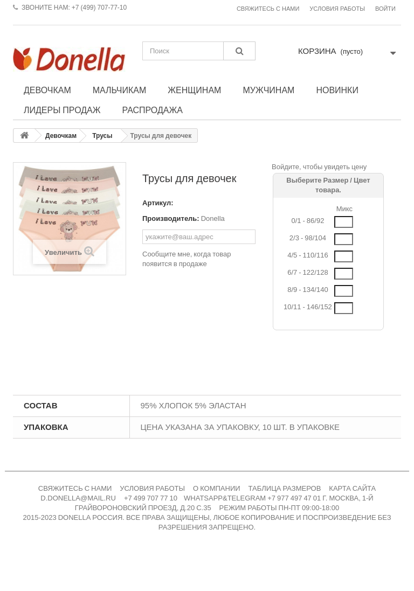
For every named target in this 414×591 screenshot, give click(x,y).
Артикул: (158, 202)
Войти (385, 9)
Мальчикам (120, 90)
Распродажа (152, 110)
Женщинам (194, 90)
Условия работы (337, 9)
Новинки (337, 90)
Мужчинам (268, 90)
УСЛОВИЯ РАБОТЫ (152, 488)
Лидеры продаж (62, 110)
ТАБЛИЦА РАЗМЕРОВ (285, 488)
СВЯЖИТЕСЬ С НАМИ (75, 488)
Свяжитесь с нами (268, 9)
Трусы (102, 136)
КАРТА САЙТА (352, 488)
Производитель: (170, 218)
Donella (213, 218)
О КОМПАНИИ (216, 488)
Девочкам (47, 90)
